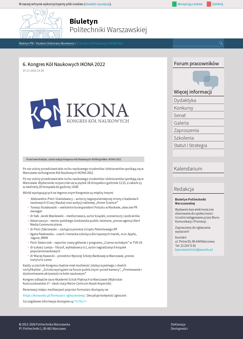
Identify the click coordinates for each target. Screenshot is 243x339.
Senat (180, 115)
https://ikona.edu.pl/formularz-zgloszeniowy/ (54, 295)
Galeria (181, 123)
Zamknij (217, 4)
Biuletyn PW (26, 43)
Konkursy (183, 108)
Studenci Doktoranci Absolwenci (55, 43)
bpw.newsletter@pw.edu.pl (194, 249)
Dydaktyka (185, 100)
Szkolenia (184, 138)
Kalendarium (188, 169)
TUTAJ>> (80, 301)
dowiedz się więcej (97, 4)
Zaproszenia (186, 130)
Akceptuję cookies (190, 4)
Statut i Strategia (190, 145)
